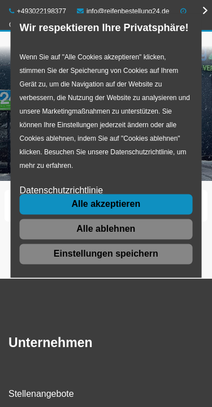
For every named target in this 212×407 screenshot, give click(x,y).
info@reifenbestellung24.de (123, 11)
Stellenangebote (41, 394)
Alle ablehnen (105, 228)
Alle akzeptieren (105, 204)
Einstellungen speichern (106, 253)
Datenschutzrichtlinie (61, 191)
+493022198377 (37, 11)
